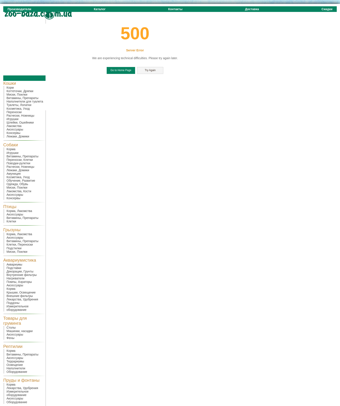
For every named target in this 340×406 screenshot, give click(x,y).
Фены (10, 338)
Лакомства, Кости (19, 191)
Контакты (175, 9)
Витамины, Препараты (22, 98)
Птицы (9, 206)
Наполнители (16, 368)
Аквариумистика (19, 260)
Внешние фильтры (20, 296)
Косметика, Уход (18, 108)
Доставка (252, 9)
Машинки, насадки (20, 331)
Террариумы (15, 361)
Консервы (13, 133)
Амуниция (14, 173)
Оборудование (17, 371)
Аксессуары (15, 129)
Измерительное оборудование (18, 308)
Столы (11, 327)
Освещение (15, 365)
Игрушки (12, 119)
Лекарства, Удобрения (22, 299)
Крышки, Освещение (21, 292)
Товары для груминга (15, 321)
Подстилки (14, 248)
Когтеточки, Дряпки (20, 91)
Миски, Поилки (17, 94)
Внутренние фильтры (22, 275)
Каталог (100, 9)
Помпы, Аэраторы (19, 282)
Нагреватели (16, 278)
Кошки (9, 83)
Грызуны (12, 229)
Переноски (14, 112)
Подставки (14, 268)
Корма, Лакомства (19, 211)
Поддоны (13, 303)
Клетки (11, 221)
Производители (19, 9)
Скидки (327, 9)
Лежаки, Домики (18, 136)
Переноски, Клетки (20, 159)
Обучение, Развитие (21, 180)
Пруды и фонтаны (21, 380)
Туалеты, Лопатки (19, 105)
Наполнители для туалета (25, 101)
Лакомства (14, 126)
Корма (11, 149)
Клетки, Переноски (20, 244)
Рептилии (13, 346)
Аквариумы (14, 264)
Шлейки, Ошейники (20, 122)
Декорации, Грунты (20, 271)
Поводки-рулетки (18, 163)
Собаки (10, 144)
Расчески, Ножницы (20, 115)
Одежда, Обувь (17, 184)
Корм (10, 87)
